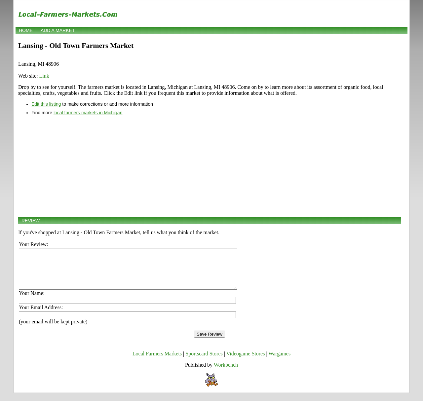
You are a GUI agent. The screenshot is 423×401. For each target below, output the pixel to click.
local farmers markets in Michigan (88, 112)
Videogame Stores (245, 361)
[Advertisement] (209, 166)
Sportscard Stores (203, 361)
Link (44, 76)
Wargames (279, 361)
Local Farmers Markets (157, 361)
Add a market (58, 30)
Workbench (226, 373)
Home (26, 30)
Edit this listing (46, 104)
